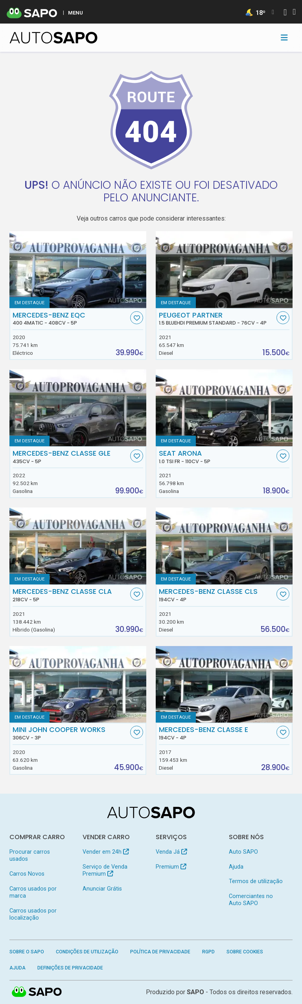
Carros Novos (26, 874)
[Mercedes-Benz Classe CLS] (224, 545)
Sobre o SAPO (26, 952)
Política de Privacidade (160, 952)
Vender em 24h (106, 852)
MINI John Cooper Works (71, 733)
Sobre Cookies (244, 952)
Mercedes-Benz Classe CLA (71, 595)
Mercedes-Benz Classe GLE (71, 456)
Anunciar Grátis (102, 888)
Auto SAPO (243, 852)
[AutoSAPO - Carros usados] (53, 37)
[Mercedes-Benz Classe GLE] (77, 407)
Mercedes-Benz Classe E (217, 733)
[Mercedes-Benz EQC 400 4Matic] (77, 269)
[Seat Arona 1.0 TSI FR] (224, 407)
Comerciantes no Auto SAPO (251, 900)
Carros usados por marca (33, 892)
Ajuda (236, 866)
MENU (75, 12)
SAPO (195, 992)
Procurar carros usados (29, 855)
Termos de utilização (256, 881)
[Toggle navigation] (284, 37)
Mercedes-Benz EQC (71, 318)
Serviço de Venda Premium (105, 870)
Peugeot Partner (217, 318)
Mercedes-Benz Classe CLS (217, 595)
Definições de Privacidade (70, 968)
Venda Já (171, 852)
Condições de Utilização (87, 952)
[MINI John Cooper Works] (77, 684)
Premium (171, 866)
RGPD (208, 952)
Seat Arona (217, 456)
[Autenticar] (285, 13)
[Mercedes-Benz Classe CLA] (77, 545)
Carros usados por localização (33, 914)
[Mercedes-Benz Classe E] (224, 684)
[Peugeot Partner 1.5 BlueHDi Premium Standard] (224, 269)
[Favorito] (136, 317)
